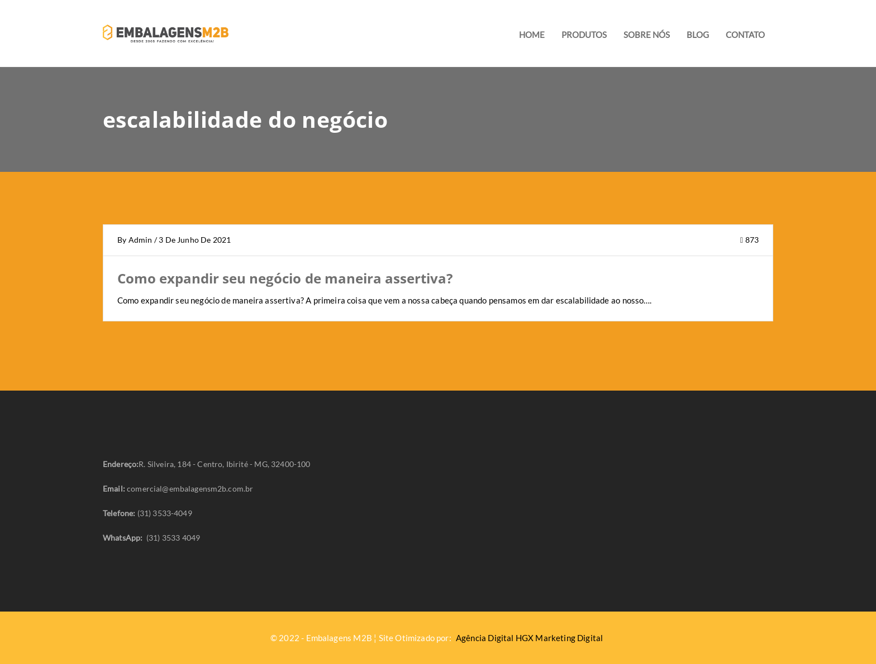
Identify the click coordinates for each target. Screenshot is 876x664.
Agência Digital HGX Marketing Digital (529, 638)
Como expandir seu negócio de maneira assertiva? (285, 278)
